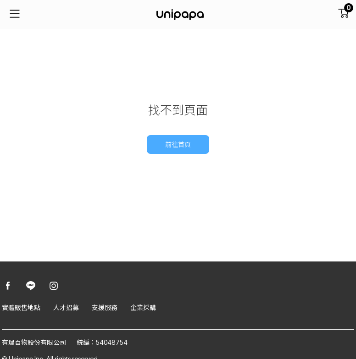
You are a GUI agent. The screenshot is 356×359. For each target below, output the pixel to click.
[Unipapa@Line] (31, 286)
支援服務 (104, 307)
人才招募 (66, 307)
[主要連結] (14, 14)
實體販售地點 (21, 307)
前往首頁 (178, 144)
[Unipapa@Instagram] (54, 286)
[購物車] (343, 14)
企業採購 (143, 307)
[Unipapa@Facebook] (8, 286)
